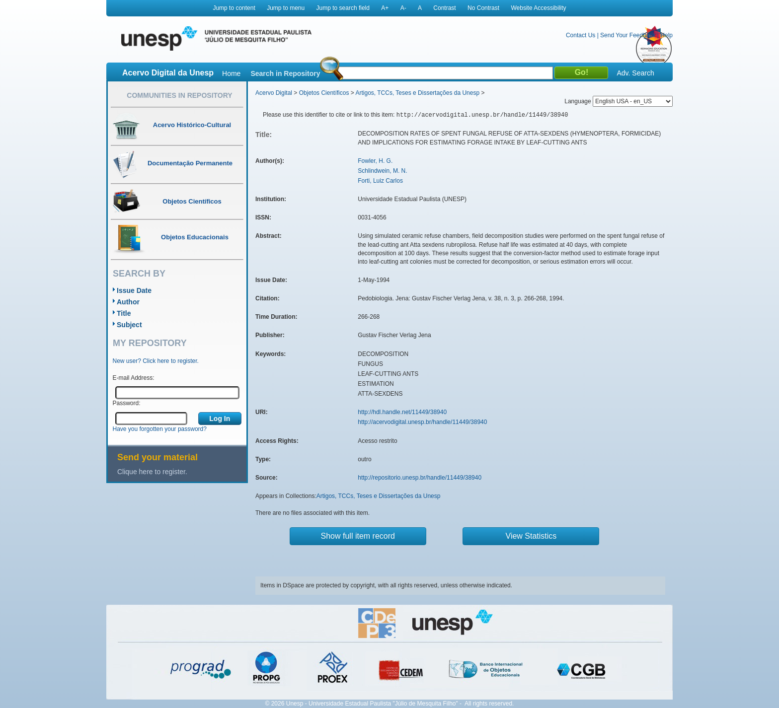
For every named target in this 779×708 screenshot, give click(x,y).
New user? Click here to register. (156, 360)
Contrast (444, 7)
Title (124, 313)
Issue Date (134, 290)
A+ (385, 7)
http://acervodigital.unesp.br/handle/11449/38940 (422, 422)
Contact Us (580, 35)
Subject (129, 325)
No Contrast (483, 7)
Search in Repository (285, 73)
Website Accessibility (538, 7)
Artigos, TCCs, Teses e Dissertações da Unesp (417, 92)
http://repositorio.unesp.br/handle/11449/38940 (419, 477)
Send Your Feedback (627, 35)
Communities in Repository (179, 95)
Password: (127, 403)
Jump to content (234, 7)
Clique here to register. (152, 472)
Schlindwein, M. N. (382, 170)
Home (231, 73)
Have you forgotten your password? (160, 428)
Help (666, 35)
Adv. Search (635, 73)
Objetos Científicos (324, 92)
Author (128, 302)
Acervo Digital (273, 92)
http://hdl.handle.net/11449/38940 (402, 412)
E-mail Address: (134, 377)
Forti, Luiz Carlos (380, 180)
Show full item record (358, 536)
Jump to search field (343, 7)
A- (403, 7)
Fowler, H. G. (375, 160)
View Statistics (531, 536)
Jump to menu (286, 7)
